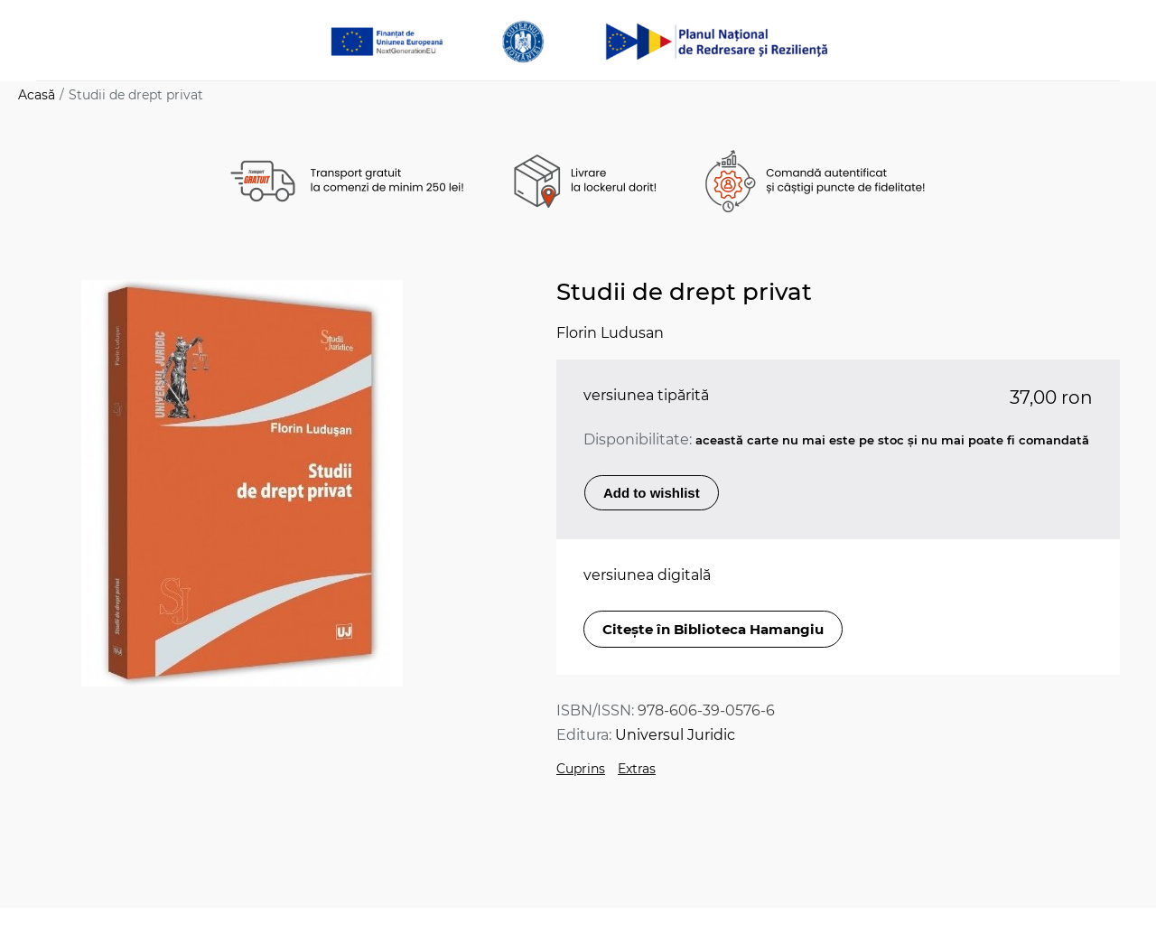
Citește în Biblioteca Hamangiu (713, 629)
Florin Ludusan (610, 332)
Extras (637, 769)
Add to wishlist (651, 492)
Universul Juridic (675, 734)
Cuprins (580, 769)
